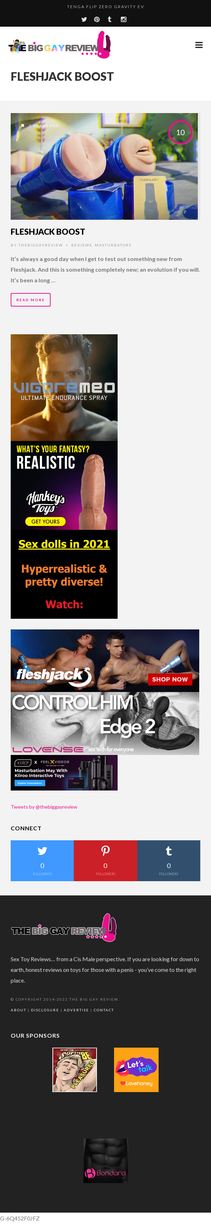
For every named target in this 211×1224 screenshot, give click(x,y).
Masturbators (113, 245)
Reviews (81, 245)
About (18, 1010)
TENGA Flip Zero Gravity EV (105, 6)
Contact (104, 1010)
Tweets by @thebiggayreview (44, 807)
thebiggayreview (41, 245)
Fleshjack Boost (48, 231)
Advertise (76, 1010)
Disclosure (45, 1010)
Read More (30, 300)
